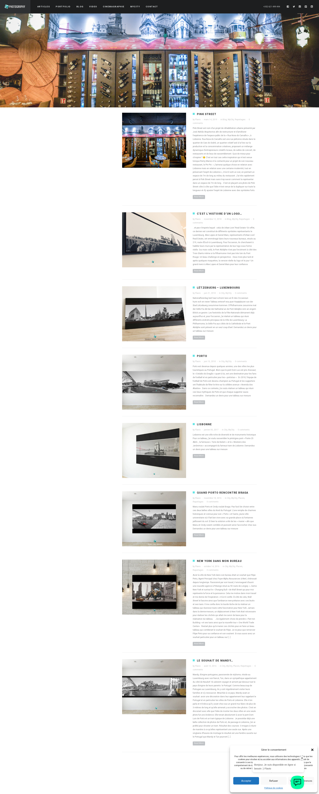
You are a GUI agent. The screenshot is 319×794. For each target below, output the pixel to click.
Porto (202, 356)
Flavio (198, 119)
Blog (225, 119)
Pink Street (206, 114)
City (222, 293)
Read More (199, 197)
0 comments (241, 293)
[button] (312, 749)
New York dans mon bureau (219, 561)
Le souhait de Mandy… (215, 660)
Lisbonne (204, 424)
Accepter (246, 780)
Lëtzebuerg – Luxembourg (218, 287)
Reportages (240, 119)
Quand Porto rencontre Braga (222, 492)
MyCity (231, 119)
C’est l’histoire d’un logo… (219, 213)
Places (241, 498)
